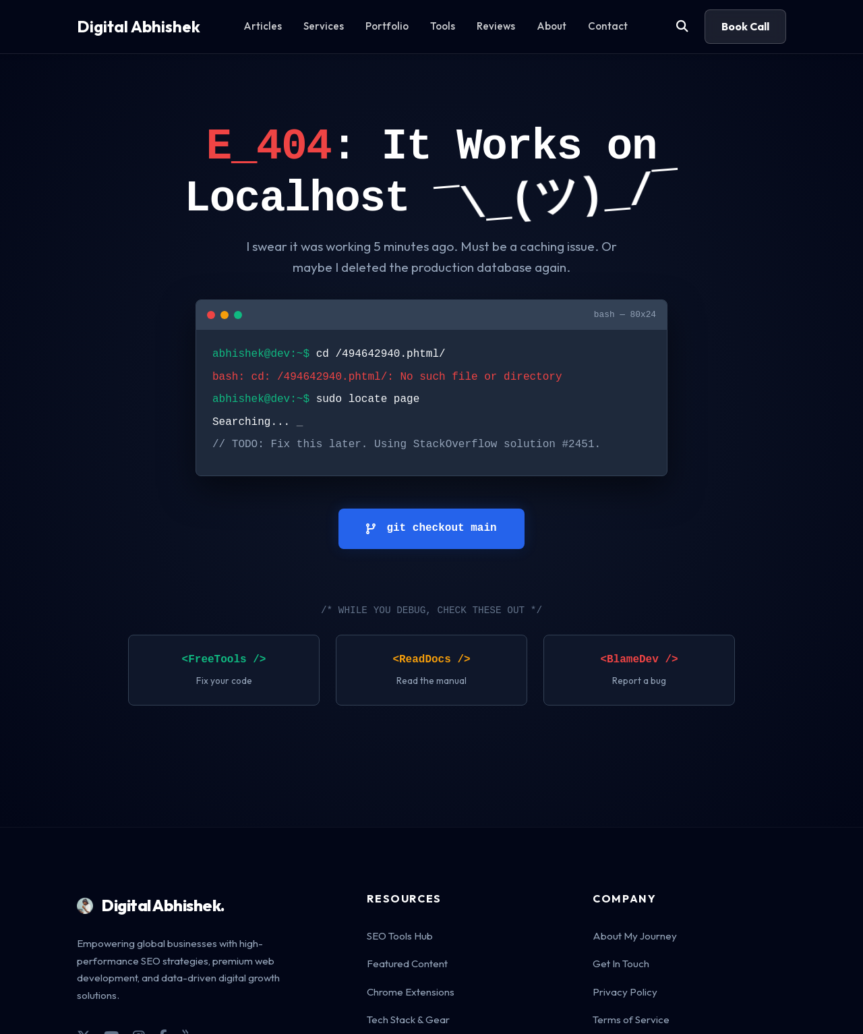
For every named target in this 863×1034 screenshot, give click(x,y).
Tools (442, 26)
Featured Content (407, 963)
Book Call (745, 26)
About (551, 26)
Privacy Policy (625, 991)
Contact (608, 26)
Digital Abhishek (138, 26)
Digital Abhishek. (151, 905)
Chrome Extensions (410, 991)
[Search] (682, 26)
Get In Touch (621, 963)
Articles (262, 26)
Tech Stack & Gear (408, 1019)
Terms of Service (631, 1019)
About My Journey (635, 935)
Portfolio (387, 26)
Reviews (496, 26)
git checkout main (431, 528)
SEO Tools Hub (400, 935)
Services (323, 26)
